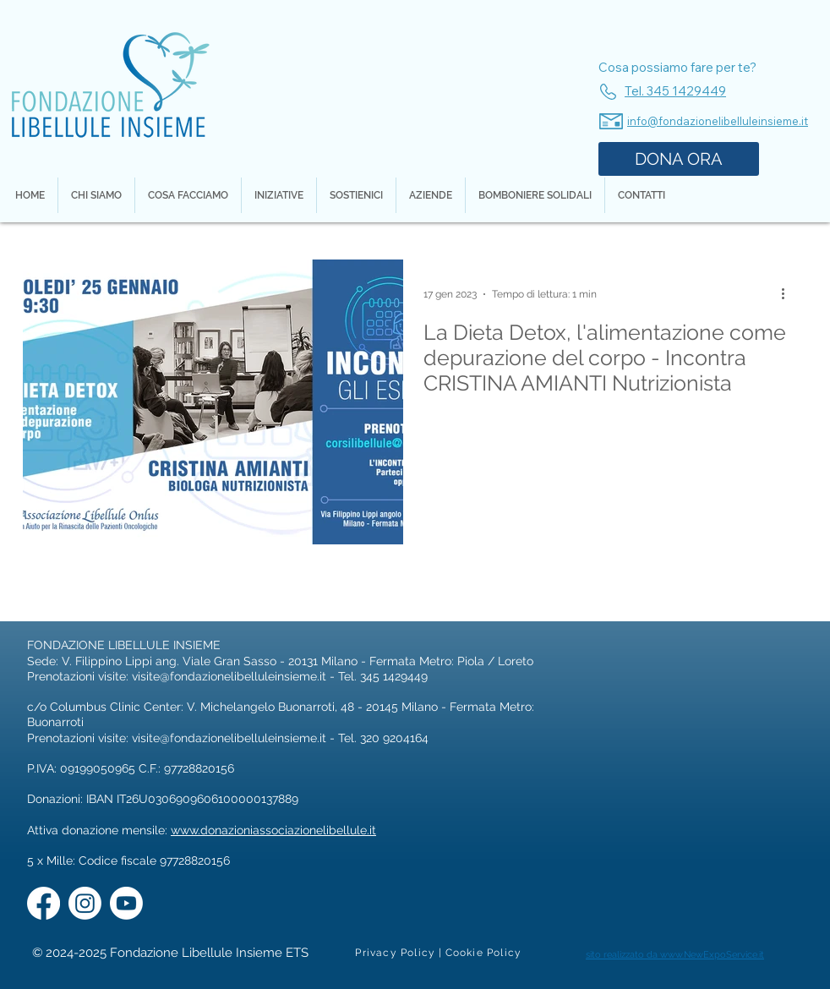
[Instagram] (84, 903)
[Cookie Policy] (484, 953)
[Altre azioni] (788, 294)
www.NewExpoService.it (712, 954)
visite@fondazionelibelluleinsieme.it (229, 676)
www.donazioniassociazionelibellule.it (273, 830)
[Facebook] (43, 903)
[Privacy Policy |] (400, 953)
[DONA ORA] (678, 159)
